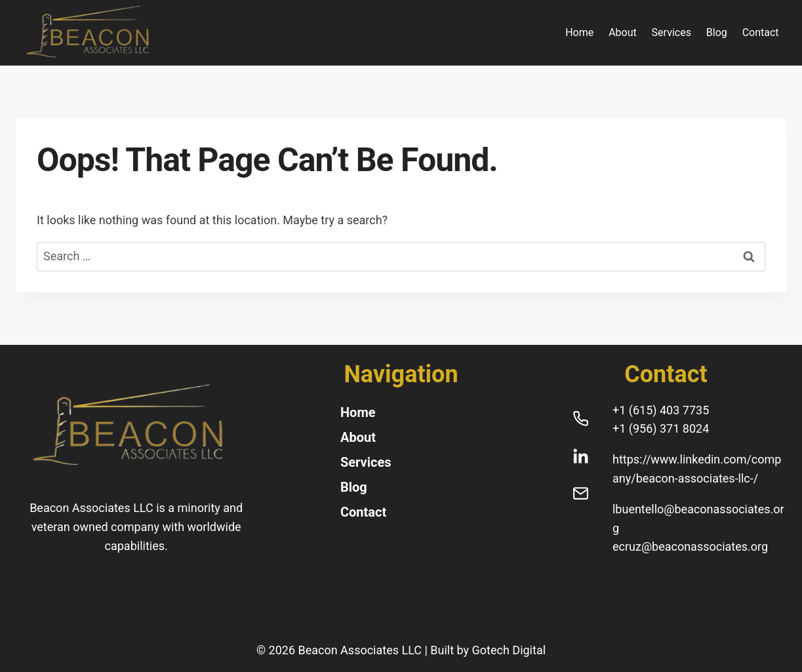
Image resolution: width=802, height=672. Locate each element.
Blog (716, 32)
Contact (760, 32)
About (623, 32)
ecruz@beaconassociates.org (690, 546)
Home (579, 32)
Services (671, 32)
